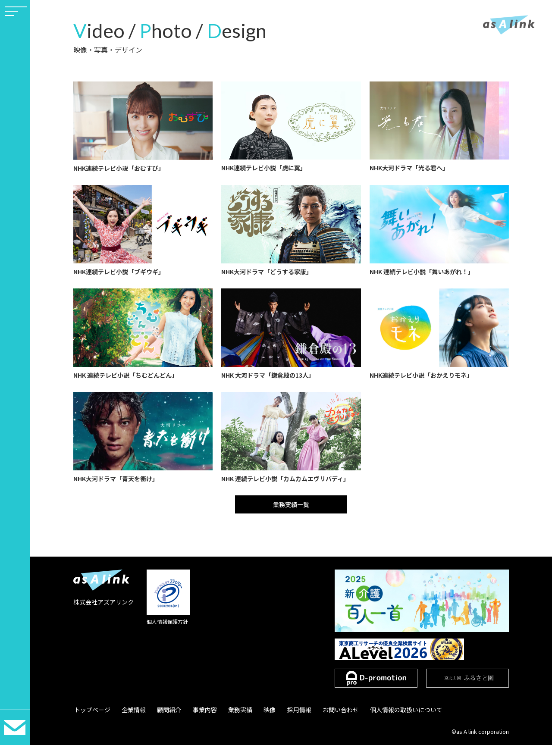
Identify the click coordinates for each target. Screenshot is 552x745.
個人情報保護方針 (167, 621)
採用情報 (290, 709)
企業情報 (131, 709)
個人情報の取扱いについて (394, 709)
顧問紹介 (166, 709)
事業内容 (200, 709)
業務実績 (234, 709)
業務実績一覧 (291, 504)
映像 (262, 709)
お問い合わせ (330, 709)
